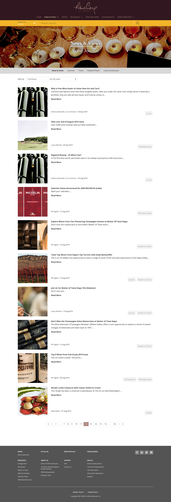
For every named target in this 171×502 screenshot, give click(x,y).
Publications (51, 17)
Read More (56, 99)
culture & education (111, 70)
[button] (41, 79)
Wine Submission (23, 455)
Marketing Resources (25, 480)
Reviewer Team (46, 475)
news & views (57, 70)
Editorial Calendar (24, 473)
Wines (20, 452)
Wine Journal (92, 452)
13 (91, 424)
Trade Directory (125, 17)
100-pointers (129, 379)
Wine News (21, 467)
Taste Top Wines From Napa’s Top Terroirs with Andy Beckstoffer (81, 254)
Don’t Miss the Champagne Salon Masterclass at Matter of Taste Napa (84, 321)
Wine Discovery (92, 17)
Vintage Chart (22, 464)
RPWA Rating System (48, 472)
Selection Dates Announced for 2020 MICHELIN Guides (76, 188)
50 (115, 424)
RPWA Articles (69, 452)
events (132, 279)
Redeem (90, 477)
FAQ (65, 464)
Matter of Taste (144, 246)
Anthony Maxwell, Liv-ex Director (64, 112)
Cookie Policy (93, 492)
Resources (76, 17)
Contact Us (67, 467)
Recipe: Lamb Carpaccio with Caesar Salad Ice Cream (76, 387)
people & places (93, 70)
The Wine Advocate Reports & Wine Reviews (50, 468)
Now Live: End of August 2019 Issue (67, 121)
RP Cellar (44, 452)
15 (101, 424)
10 (76, 424)
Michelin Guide (144, 213)
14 (96, 424)
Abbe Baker (55, 411)
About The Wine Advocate (49, 464)
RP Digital (55, 211)
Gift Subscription (92, 470)
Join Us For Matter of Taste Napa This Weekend (73, 288)
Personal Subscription (94, 464)
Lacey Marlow (56, 145)
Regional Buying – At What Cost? (66, 155)
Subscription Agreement (95, 473)
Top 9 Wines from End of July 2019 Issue (69, 354)
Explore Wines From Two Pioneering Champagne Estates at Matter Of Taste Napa (89, 221)
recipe (148, 412)
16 (106, 424)
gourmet (70, 70)
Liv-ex (148, 113)
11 (81, 424)
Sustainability (108, 17)
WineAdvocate (145, 146)
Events (65, 17)
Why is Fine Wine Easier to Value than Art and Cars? (75, 88)
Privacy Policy (78, 492)
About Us (44, 460)
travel (80, 70)
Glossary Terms (23, 477)
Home (38, 17)
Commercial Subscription (95, 467)
